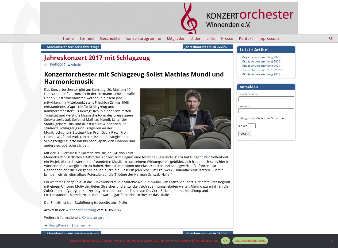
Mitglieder (176, 38)
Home (68, 38)
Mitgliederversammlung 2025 (261, 61)
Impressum (269, 38)
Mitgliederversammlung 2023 (261, 74)
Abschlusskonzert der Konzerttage (71, 47)
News (52, 225)
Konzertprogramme (143, 38)
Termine (87, 38)
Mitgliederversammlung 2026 (261, 57)
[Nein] (332, 240)
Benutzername (248, 94)
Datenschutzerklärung (250, 240)
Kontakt (246, 38)
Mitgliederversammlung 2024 (261, 66)
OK (225, 240)
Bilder (195, 38)
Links (211, 38)
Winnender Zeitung (80, 210)
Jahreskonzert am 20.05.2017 (207, 47)
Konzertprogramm (96, 217)
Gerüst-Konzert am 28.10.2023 (262, 70)
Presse (227, 38)
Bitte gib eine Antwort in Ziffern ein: (261, 118)
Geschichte (110, 38)
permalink (82, 225)
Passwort (244, 106)
